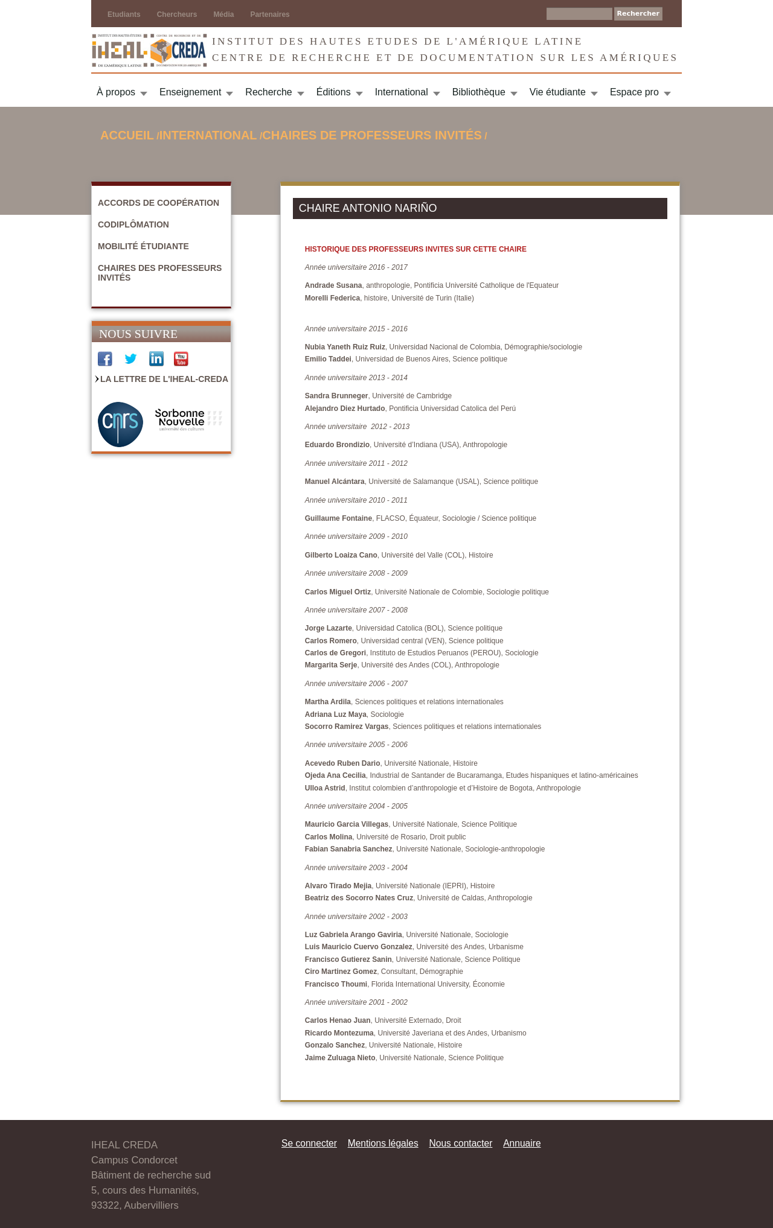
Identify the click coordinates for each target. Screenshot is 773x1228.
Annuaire (521, 1143)
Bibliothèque (478, 92)
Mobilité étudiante (143, 246)
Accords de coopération (158, 203)
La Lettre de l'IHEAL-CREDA (164, 379)
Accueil (127, 135)
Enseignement (190, 92)
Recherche (268, 92)
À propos (116, 92)
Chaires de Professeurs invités (371, 135)
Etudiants (124, 14)
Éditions (333, 92)
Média (223, 14)
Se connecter (309, 1143)
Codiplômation (133, 224)
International (401, 92)
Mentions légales (383, 1143)
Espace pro (634, 92)
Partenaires (269, 14)
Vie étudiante (558, 92)
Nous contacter (460, 1143)
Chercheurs (177, 14)
